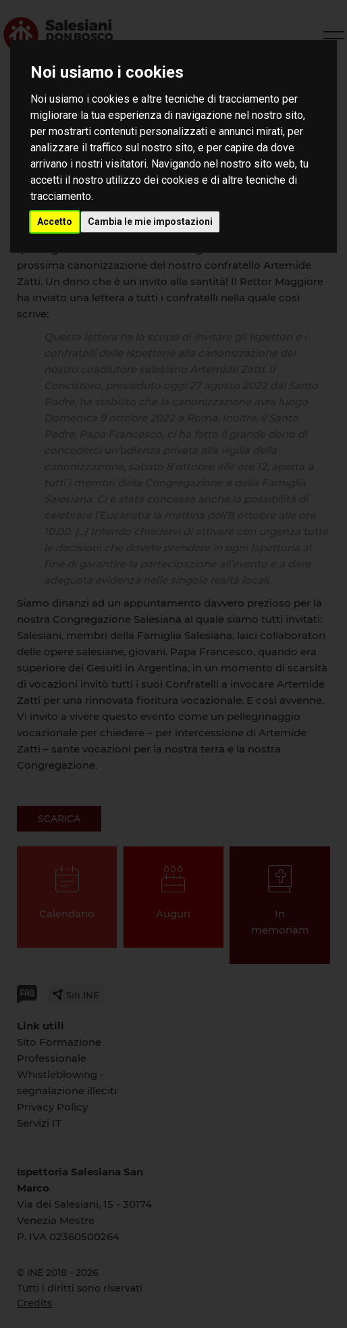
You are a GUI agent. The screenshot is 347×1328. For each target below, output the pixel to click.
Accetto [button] (54, 221)
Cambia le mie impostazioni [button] (150, 221)
